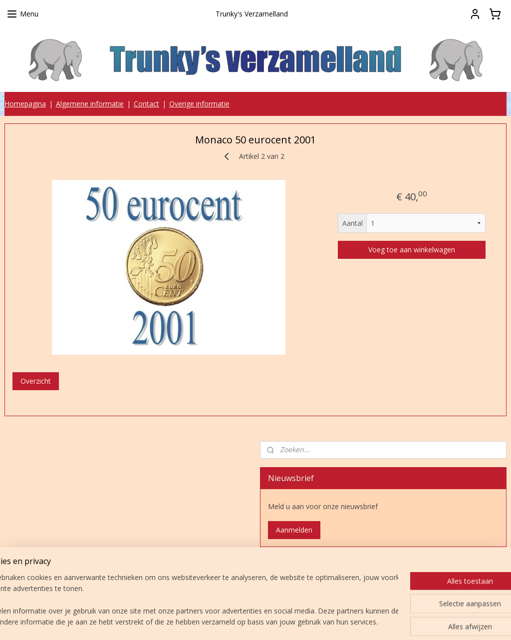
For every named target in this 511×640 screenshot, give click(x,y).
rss (251, 622)
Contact (146, 103)
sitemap (230, 622)
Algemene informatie (90, 103)
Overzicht (35, 381)
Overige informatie (199, 103)
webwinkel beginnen (289, 622)
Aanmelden (294, 530)
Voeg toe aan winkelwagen (411, 249)
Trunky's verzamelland (309, 571)
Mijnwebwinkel (376, 622)
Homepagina (25, 103)
